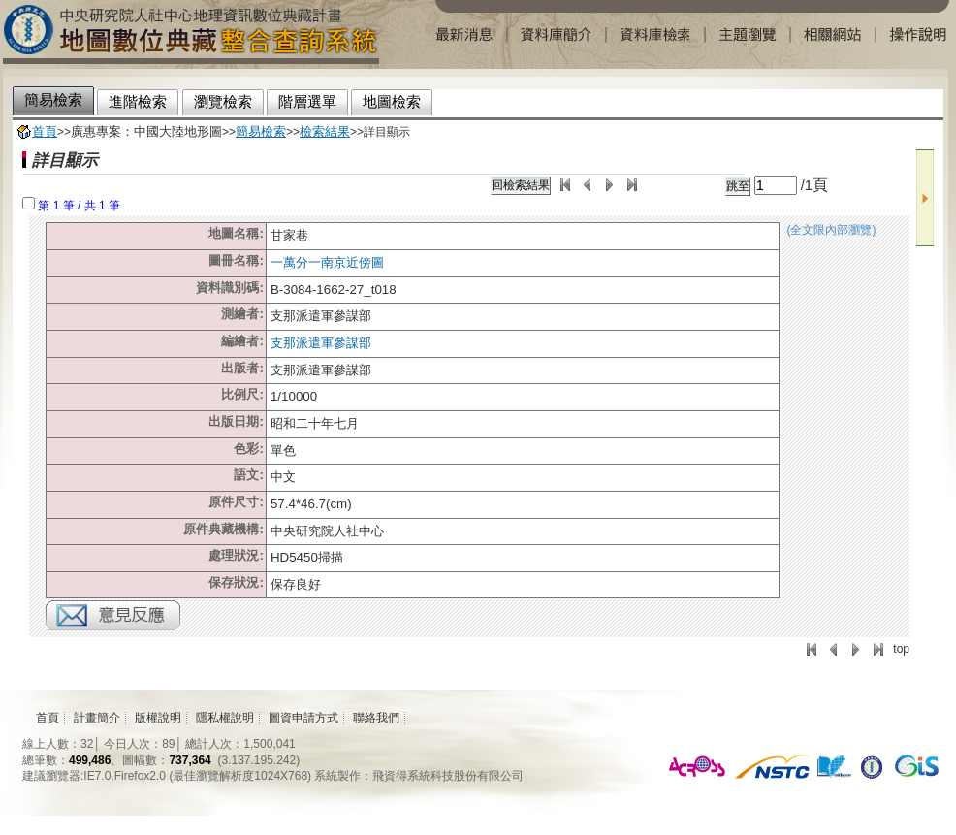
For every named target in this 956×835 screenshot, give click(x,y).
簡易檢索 (261, 131)
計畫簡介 (97, 717)
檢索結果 (325, 131)
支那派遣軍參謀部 (321, 343)
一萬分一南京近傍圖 (327, 262)
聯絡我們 (376, 717)
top (901, 649)
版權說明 (158, 717)
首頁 (44, 131)
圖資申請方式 (303, 717)
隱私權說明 (225, 717)
